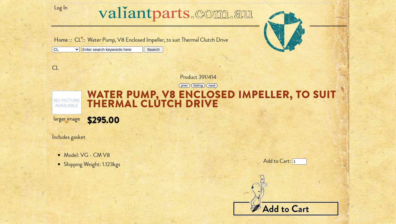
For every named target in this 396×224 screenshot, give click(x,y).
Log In (60, 8)
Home (61, 40)
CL (77, 40)
